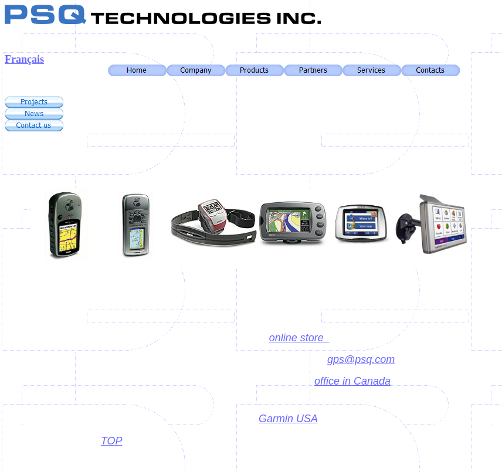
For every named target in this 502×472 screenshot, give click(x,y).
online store (299, 338)
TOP (112, 441)
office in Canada (352, 381)
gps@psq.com (361, 359)
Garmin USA (288, 419)
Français (24, 59)
